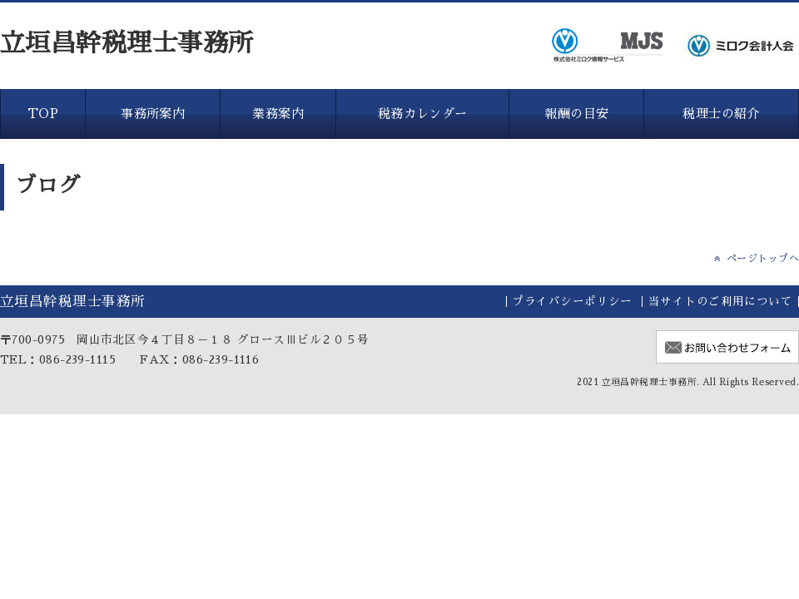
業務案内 (278, 113)
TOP (42, 113)
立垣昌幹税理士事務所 (127, 43)
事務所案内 (153, 113)
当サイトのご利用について (720, 301)
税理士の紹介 (721, 113)
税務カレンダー (423, 113)
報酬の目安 (576, 113)
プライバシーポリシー (572, 301)
